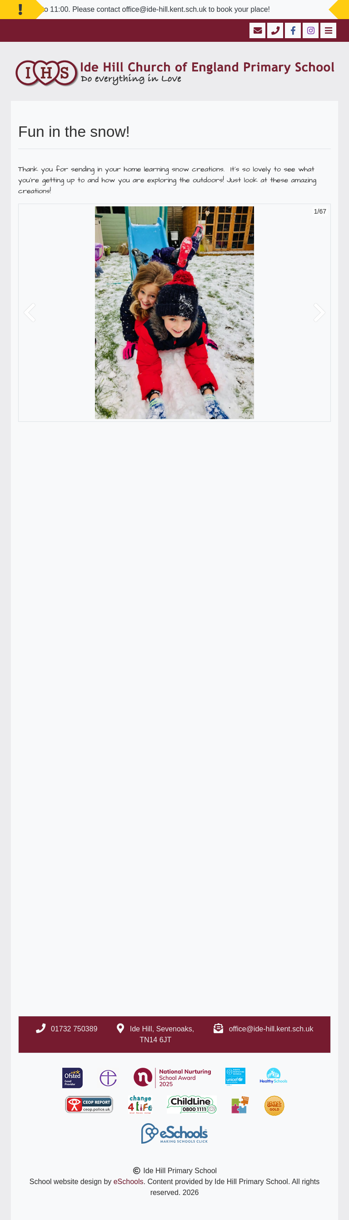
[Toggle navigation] (327, 30)
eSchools (129, 1181)
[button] (29, 313)
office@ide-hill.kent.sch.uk (271, 1029)
